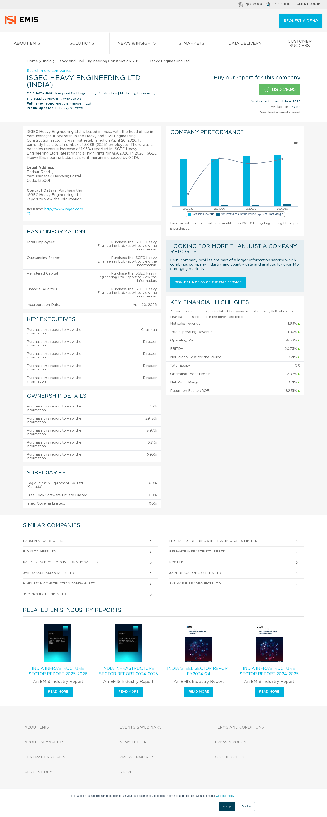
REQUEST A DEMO (301, 21)
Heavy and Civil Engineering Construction (94, 61)
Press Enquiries (137, 757)
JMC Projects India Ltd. (44, 594)
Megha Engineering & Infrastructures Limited (213, 540)
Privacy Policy (230, 742)
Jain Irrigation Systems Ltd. (195, 572)
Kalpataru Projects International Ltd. (60, 562)
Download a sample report (279, 112)
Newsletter (133, 742)
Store (126, 772)
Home (32, 61)
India (47, 61)
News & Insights (136, 44)
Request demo (40, 772)
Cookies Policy (225, 795)
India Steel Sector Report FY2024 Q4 (198, 671)
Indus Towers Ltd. (40, 551)
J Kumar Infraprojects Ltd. (195, 583)
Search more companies (49, 71)
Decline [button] (246, 806)
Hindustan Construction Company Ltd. (59, 583)
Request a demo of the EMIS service (208, 282)
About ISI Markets (44, 742)
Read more (58, 691)
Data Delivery (245, 44)
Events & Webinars (141, 727)
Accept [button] (227, 806)
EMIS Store (279, 4)
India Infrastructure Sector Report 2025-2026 (58, 671)
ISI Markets (190, 44)
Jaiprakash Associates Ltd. (48, 572)
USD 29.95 (280, 89)
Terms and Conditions (239, 727)
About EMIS (27, 44)
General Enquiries (45, 757)
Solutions (82, 44)
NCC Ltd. (176, 562)
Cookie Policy (230, 757)
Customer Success (299, 44)
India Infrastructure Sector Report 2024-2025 (128, 671)
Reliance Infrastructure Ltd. (197, 551)
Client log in (309, 4)
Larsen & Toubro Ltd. (43, 540)
